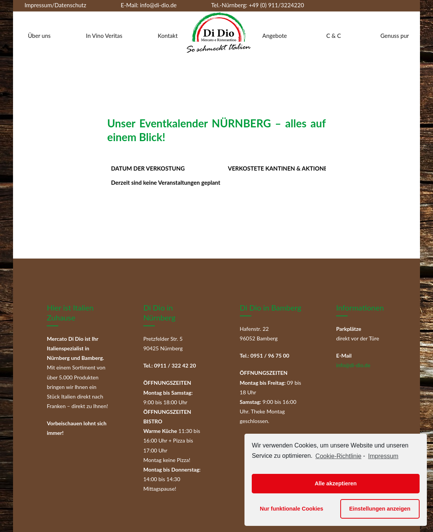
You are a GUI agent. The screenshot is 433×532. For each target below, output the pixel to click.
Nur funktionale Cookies (291, 509)
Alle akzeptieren (336, 483)
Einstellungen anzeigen (379, 509)
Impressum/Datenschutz (55, 5)
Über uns (39, 35)
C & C (333, 35)
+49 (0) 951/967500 (110, 15)
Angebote (274, 35)
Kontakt (168, 35)
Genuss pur (395, 35)
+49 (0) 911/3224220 (275, 5)
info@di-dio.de (158, 5)
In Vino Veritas (104, 35)
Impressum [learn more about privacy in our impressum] (383, 456)
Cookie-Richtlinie (338, 456)
